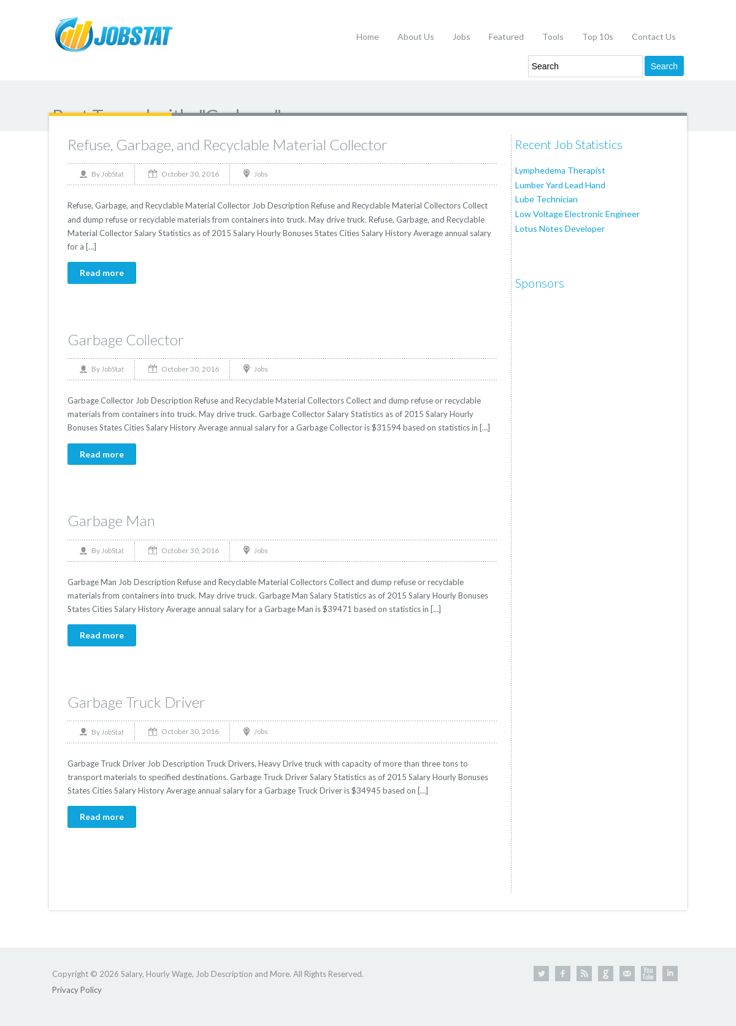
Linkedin (670, 973)
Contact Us (654, 36)
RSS (584, 973)
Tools (553, 36)
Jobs (461, 36)
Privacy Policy (77, 990)
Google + (605, 973)
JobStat (112, 174)
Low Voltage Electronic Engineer (577, 214)
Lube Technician (546, 199)
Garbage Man (111, 520)
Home (367, 36)
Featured (506, 36)
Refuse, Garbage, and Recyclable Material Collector (227, 144)
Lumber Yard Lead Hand (560, 185)
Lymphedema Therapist (560, 170)
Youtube (648, 973)
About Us (415, 36)
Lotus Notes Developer (560, 228)
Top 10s (597, 36)
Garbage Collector (125, 339)
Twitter (541, 973)
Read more (102, 272)
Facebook (562, 973)
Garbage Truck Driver (136, 702)
